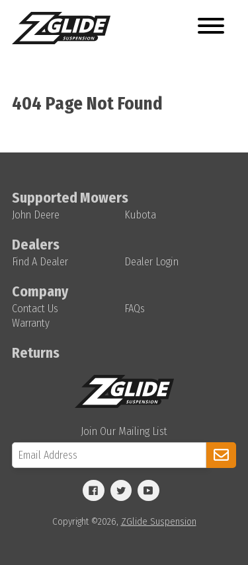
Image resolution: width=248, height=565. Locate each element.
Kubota (140, 215)
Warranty (31, 323)
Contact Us (35, 308)
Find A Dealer (40, 261)
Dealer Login (151, 261)
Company (40, 291)
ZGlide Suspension (158, 521)
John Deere (36, 215)
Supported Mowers (70, 198)
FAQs (134, 308)
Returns (36, 353)
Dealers (36, 244)
